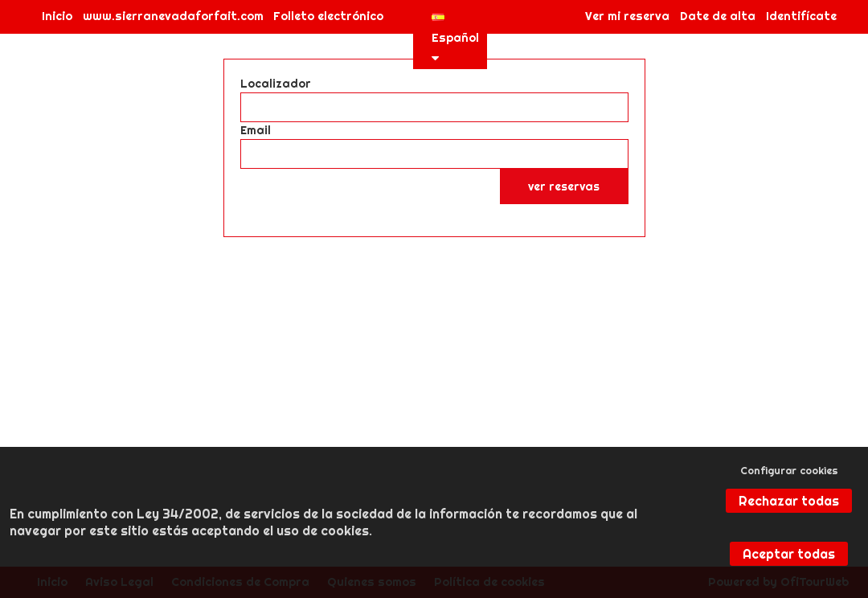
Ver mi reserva (627, 16)
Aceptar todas (789, 554)
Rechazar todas (789, 501)
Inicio (57, 16)
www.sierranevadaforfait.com (173, 16)
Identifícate (801, 16)
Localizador (275, 83)
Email (255, 130)
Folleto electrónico (328, 16)
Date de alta (717, 16)
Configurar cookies (789, 470)
